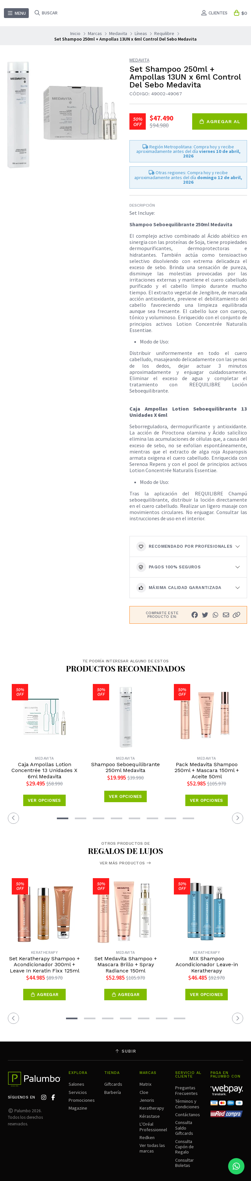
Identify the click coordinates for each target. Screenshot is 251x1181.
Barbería (112, 1092)
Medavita (118, 33)
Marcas (95, 33)
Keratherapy (152, 1108)
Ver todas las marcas (152, 1147)
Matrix (145, 1084)
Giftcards (113, 1084)
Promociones (82, 1100)
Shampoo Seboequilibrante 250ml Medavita (125, 767)
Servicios (78, 1092)
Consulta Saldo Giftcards (184, 1127)
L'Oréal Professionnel (153, 1126)
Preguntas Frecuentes (186, 1090)
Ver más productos (125, 863)
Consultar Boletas (184, 1162)
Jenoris (147, 1100)
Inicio (75, 33)
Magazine (78, 1108)
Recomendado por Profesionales (184, 546)
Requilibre (164, 33)
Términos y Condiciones (187, 1103)
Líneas (141, 33)
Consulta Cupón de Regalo (184, 1146)
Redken (147, 1137)
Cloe (144, 1092)
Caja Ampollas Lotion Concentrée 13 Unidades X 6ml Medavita (44, 771)
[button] (236, 615)
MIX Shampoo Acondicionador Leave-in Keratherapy (207, 965)
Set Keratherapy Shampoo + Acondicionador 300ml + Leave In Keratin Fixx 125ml (44, 965)
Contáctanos (187, 1114)
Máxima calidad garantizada (178, 588)
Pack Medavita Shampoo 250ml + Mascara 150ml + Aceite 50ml (207, 771)
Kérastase (150, 1116)
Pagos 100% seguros (168, 567)
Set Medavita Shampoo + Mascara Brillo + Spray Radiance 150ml (125, 965)
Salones (76, 1084)
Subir (125, 1051)
